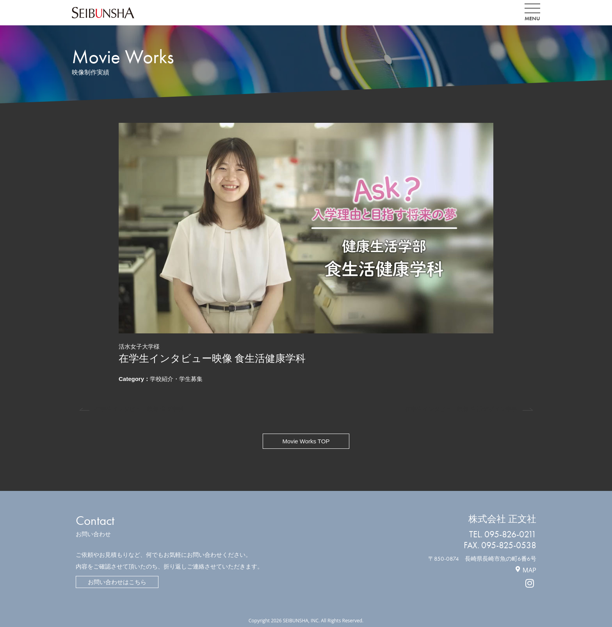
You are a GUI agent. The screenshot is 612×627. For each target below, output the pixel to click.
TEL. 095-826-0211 (502, 534)
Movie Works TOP (306, 441)
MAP (529, 569)
